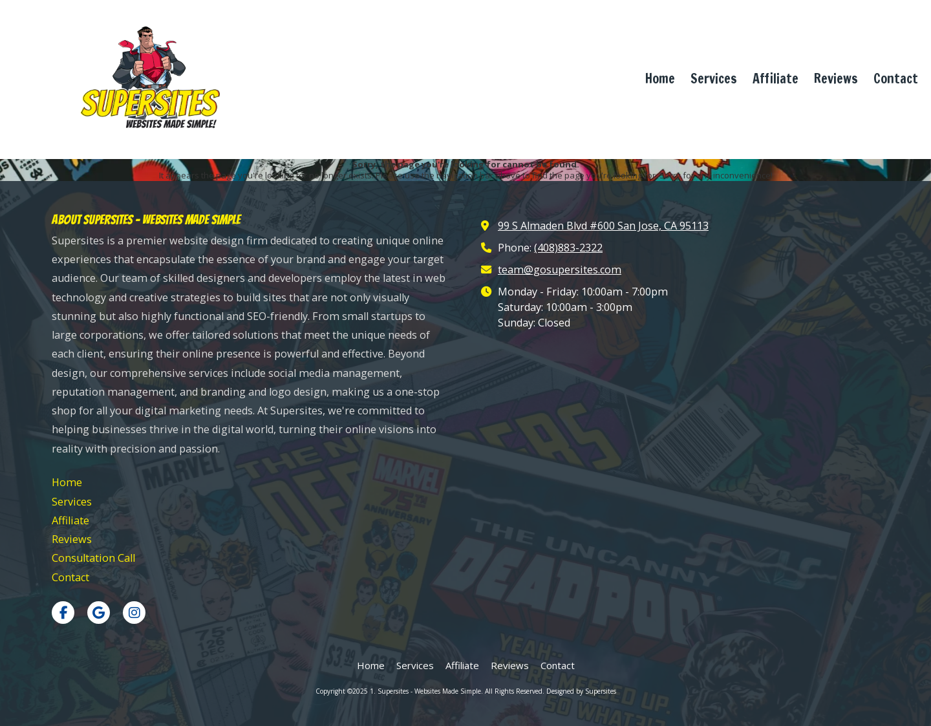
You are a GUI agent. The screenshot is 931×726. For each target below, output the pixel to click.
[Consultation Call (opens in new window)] (93, 558)
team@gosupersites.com (559, 269)
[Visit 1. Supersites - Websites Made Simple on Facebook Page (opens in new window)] (63, 612)
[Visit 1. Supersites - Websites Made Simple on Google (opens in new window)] (98, 612)
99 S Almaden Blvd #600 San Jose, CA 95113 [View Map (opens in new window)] (603, 226)
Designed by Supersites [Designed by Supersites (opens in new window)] (581, 691)
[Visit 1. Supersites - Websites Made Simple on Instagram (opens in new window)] (134, 612)
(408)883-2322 (568, 247)
